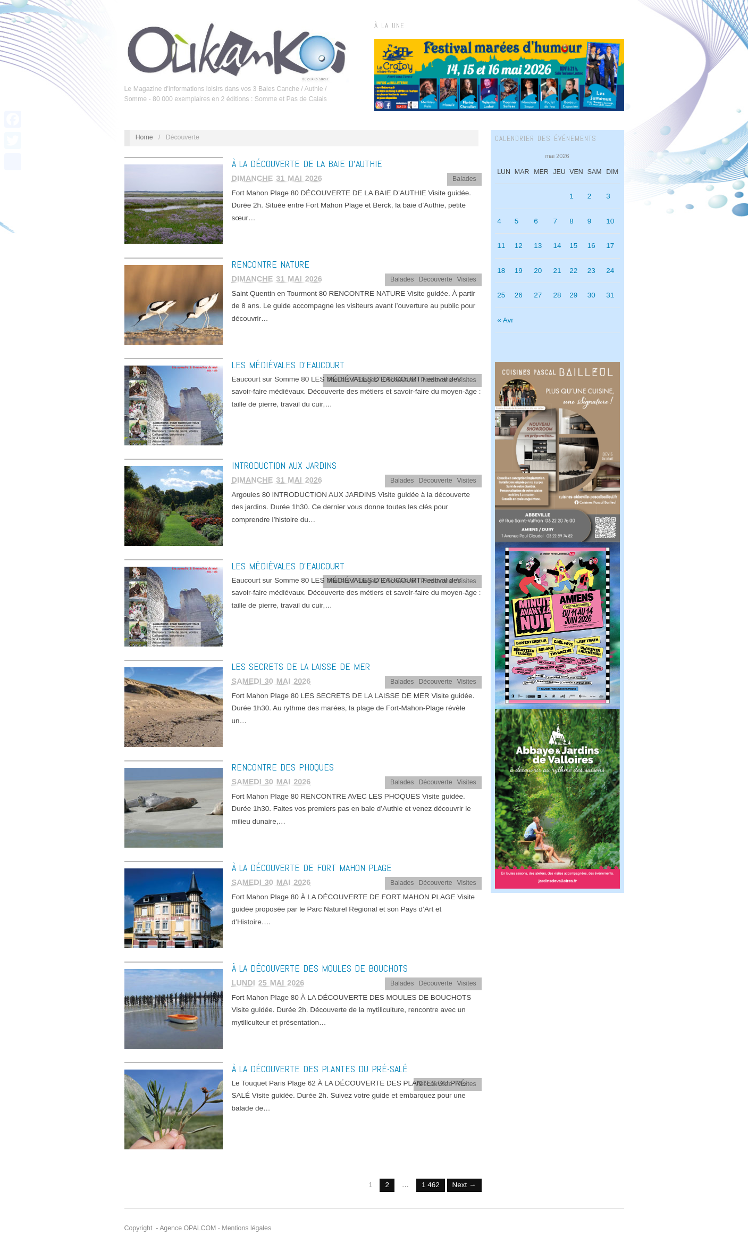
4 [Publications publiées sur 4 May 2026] (499, 221)
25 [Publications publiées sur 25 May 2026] (501, 295)
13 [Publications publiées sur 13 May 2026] (538, 246)
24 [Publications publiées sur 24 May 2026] (610, 271)
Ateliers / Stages (353, 380)
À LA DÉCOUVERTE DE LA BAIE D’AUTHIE (307, 164)
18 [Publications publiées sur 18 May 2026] (501, 271)
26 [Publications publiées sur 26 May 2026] (519, 295)
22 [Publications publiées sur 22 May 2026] (573, 271)
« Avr (505, 320)
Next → (464, 1185)
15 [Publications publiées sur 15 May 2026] (573, 246)
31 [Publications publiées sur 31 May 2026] (610, 295)
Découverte (435, 279)
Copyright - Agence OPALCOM (170, 1228)
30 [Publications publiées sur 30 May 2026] (591, 295)
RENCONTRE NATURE (270, 264)
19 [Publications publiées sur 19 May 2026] (519, 271)
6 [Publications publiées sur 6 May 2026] (536, 221)
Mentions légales (246, 1228)
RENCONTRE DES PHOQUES (283, 767)
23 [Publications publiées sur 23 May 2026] (591, 271)
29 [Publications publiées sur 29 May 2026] (573, 295)
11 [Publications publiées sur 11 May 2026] (501, 246)
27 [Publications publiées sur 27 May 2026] (538, 295)
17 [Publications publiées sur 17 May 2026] (610, 246)
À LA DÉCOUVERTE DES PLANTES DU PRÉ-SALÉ (320, 1069)
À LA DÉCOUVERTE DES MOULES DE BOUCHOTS (320, 968)
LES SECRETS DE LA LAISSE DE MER (301, 666)
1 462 (431, 1185)
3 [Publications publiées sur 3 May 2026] (608, 196)
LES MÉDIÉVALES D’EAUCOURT (288, 365)
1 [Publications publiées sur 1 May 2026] (571, 196)
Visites (466, 279)
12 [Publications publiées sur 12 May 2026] (519, 246)
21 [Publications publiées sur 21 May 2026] (557, 271)
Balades (464, 179)
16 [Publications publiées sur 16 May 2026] (591, 246)
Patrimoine (436, 380)
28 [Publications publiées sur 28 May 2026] (557, 295)
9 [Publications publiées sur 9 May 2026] (589, 221)
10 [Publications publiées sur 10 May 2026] (610, 221)
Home (144, 137)
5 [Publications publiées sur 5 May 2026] (517, 221)
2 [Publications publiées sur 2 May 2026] (589, 196)
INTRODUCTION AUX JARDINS (284, 465)
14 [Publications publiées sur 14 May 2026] (557, 246)
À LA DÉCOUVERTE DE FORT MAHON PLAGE (312, 867)
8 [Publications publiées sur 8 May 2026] (571, 221)
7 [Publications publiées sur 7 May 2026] (555, 221)
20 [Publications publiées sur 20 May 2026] (538, 271)
